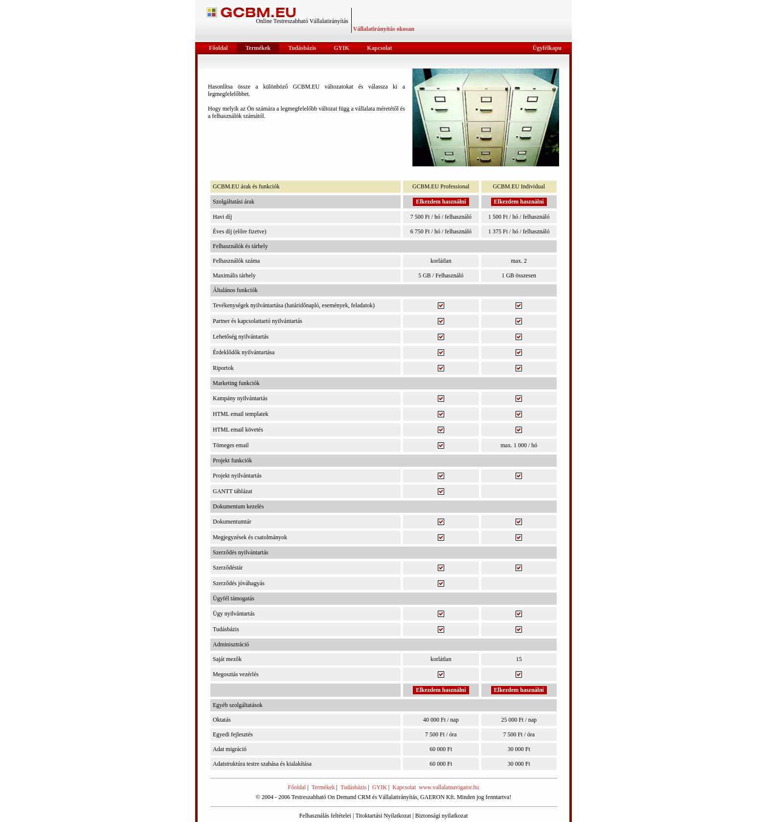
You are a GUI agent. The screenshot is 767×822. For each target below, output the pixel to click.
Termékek (323, 787)
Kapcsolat (404, 787)
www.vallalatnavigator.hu (449, 787)
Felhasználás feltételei (325, 815)
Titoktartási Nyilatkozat (383, 815)
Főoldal (297, 787)
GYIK (379, 787)
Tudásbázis (353, 787)
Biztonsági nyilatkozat (441, 815)
